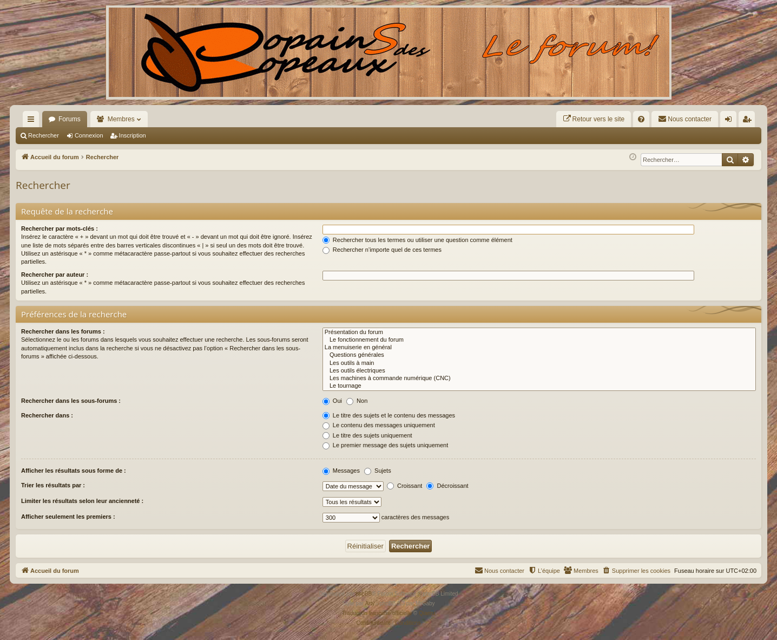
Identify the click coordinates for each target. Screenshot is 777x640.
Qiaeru (427, 613)
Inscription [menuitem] (749, 121)
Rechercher (43, 135)
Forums (69, 119)
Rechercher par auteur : (54, 274)
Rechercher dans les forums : (63, 331)
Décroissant (447, 485)
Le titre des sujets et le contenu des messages (388, 415)
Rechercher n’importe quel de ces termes (382, 249)
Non (356, 400)
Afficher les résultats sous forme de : (73, 470)
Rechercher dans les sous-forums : (71, 400)
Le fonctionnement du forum (539, 340)
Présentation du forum (539, 332)
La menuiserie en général (539, 347)
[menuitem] (593, 119)
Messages (341, 470)
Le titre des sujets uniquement (367, 435)
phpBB (363, 594)
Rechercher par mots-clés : (59, 228)
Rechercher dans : (47, 415)
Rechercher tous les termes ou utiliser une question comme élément (417, 240)
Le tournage (539, 386)
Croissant (405, 485)
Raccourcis (33, 121)
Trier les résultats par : (53, 485)
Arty (370, 603)
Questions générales (539, 355)
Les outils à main (539, 363)
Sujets (377, 470)
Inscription (132, 135)
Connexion (89, 135)
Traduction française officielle (377, 613)
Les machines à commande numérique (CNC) (539, 378)
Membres (121, 119)
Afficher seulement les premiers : (68, 516)
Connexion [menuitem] (730, 121)
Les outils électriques (539, 371)
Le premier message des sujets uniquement (385, 445)
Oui (332, 400)
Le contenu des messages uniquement (378, 425)
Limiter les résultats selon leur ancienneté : (82, 501)
